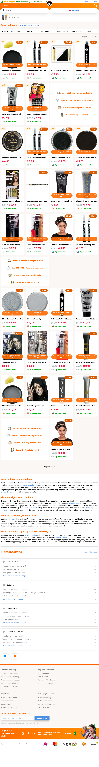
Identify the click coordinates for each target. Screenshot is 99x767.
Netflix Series (43, 676)
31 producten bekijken (29, 25)
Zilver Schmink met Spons (13, 406)
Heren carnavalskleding (10, 676)
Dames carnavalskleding (10, 673)
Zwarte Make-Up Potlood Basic (40, 201)
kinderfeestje (60, 537)
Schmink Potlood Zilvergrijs (63, 319)
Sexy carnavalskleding (9, 683)
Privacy (21, 744)
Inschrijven (42, 718)
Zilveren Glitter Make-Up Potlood (41, 158)
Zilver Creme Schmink (60, 449)
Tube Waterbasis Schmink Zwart (41, 244)
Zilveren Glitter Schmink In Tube (16, 114)
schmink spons (75, 503)
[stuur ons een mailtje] (15, 656)
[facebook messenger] (5, 656)
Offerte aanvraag (45, 701)
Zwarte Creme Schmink (61, 244)
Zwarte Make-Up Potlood (37, 71)
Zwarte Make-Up (9, 362)
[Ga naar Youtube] (33, 733)
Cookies (29, 744)
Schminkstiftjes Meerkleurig (39, 114)
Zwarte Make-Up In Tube (62, 406)
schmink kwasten (30, 508)
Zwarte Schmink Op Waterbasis (64, 158)
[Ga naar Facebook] (28, 733)
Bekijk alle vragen (91, 552)
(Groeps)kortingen (45, 697)
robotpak (11, 519)
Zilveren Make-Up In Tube (38, 362)
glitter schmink (30, 535)
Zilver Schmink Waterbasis (13, 319)
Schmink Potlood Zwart (86, 71)
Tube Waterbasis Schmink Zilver (65, 362)
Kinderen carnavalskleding (11, 680)
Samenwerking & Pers (46, 704)
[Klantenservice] (91, 1)
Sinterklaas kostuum (9, 707)
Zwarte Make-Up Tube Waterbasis (66, 201)
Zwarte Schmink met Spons (13, 71)
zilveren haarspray (8, 492)
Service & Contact (45, 707)
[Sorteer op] (89, 36)
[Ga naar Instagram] (23, 733)
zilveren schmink (28, 485)
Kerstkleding (5, 704)
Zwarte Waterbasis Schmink (14, 158)
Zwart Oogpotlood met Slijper (39, 406)
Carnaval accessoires (9, 686)
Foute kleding (43, 673)
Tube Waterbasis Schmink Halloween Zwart (20, 244)
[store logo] (49, 3)
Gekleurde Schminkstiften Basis (16, 201)
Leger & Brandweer (45, 683)
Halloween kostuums (9, 697)
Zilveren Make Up (34, 319)
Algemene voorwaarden (9, 744)
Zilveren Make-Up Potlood (87, 244)
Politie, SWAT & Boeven (47, 680)
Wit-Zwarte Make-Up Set (62, 71)
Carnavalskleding (7, 701)
